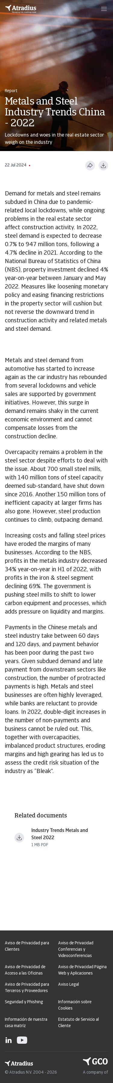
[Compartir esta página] (90, 165)
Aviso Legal (68, 984)
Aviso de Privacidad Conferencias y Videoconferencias (75, 949)
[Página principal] (20, 9)
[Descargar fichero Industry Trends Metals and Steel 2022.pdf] (19, 838)
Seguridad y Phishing (24, 1002)
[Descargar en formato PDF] (103, 165)
